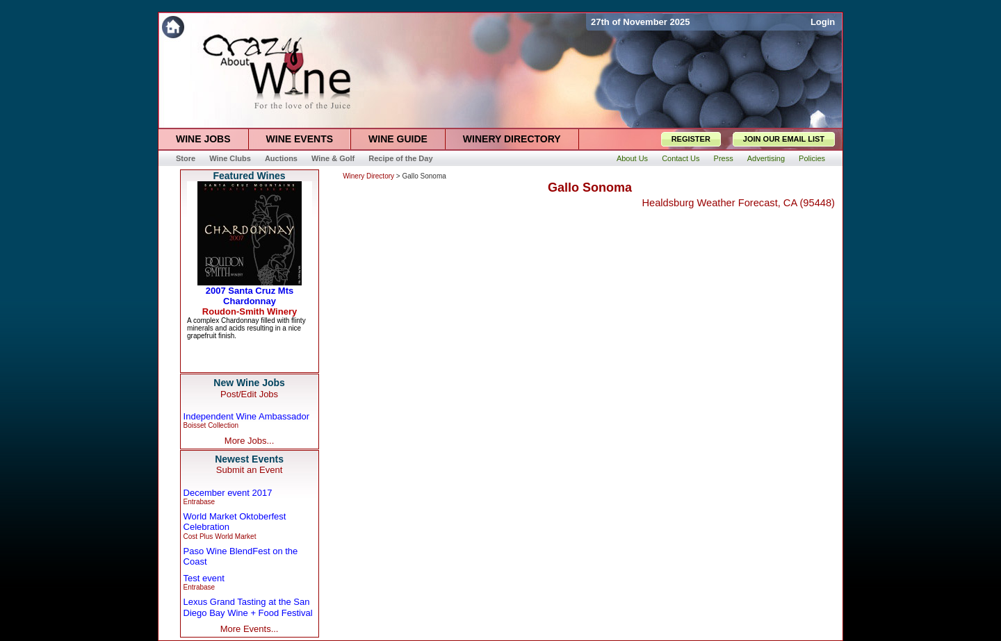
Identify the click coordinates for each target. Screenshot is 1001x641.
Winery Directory (368, 176)
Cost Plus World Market (220, 536)
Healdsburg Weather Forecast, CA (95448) (738, 202)
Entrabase (199, 502)
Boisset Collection (211, 425)
